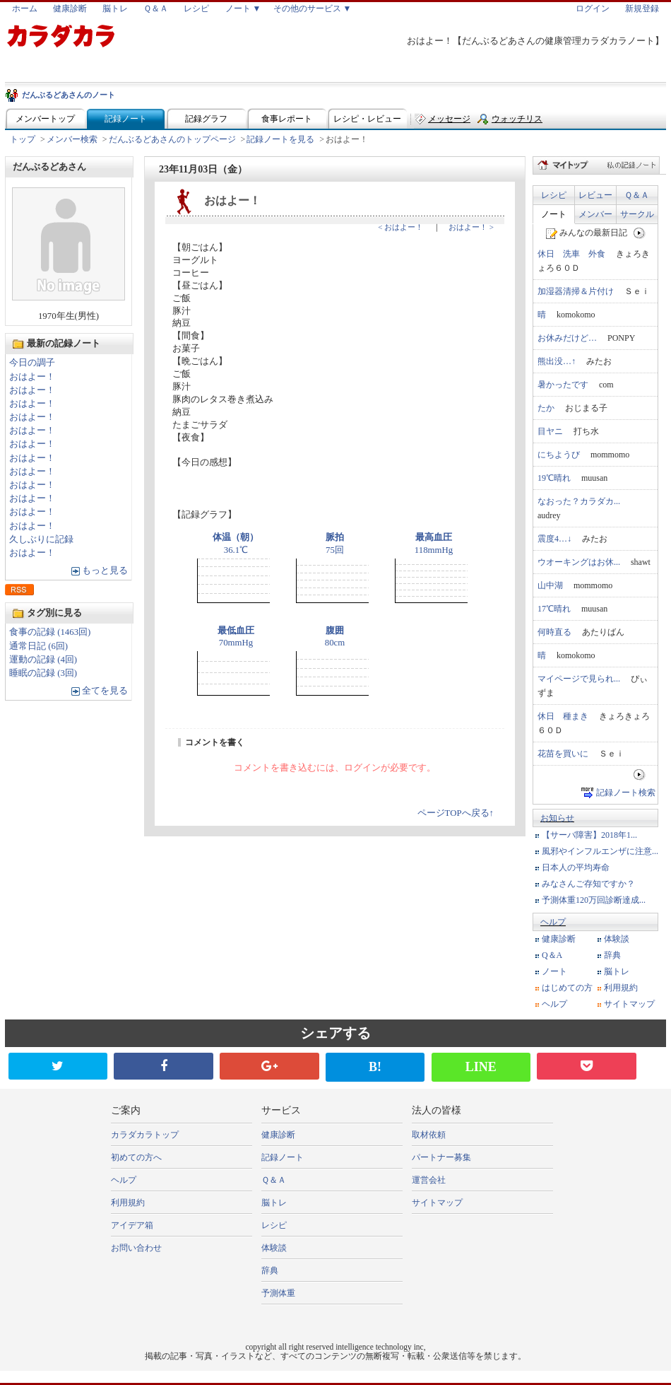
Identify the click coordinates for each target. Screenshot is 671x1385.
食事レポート (286, 119)
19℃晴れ (554, 478)
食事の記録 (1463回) (49, 632)
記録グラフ (206, 119)
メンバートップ (45, 119)
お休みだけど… (567, 338)
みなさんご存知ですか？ (588, 884)
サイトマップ (629, 1004)
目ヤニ (550, 431)
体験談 (616, 939)
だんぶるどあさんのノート (68, 94)
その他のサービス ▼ (312, 8)
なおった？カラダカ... (579, 501)
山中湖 (550, 585)
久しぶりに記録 (41, 539)
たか (546, 408)
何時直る (554, 632)
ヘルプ (553, 922)
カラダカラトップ (145, 1135)
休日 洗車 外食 (571, 254)
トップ (22, 139)
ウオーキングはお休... (579, 562)
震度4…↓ (554, 539)
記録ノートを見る (280, 139)
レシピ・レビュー (367, 119)
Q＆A (552, 955)
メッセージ (449, 119)
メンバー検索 (72, 139)
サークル (637, 214)
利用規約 (621, 988)
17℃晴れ (554, 609)
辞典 (612, 955)
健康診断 (70, 8)
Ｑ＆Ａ (155, 8)
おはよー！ (32, 377)
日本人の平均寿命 (576, 867)
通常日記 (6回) (38, 646)
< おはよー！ (400, 227)
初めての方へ (136, 1157)
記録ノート (126, 119)
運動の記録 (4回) (43, 660)
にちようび (559, 455)
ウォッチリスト (517, 122)
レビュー (595, 195)
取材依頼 (429, 1135)
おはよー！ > (471, 227)
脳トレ (115, 8)
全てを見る (105, 691)
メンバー (595, 214)
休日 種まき (563, 716)
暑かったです (563, 385)
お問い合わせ (136, 1248)
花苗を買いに (563, 754)
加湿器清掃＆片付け (576, 291)
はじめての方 (567, 988)
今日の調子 (32, 363)
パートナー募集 (441, 1157)
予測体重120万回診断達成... (594, 900)
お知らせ (557, 818)
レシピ (196, 8)
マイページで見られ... (579, 679)
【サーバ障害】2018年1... (589, 835)
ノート (553, 214)
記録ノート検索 (625, 792)
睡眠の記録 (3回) (43, 673)
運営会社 (429, 1180)
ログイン (593, 8)
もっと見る (105, 570)
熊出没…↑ (557, 361)
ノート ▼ (243, 8)
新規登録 (642, 8)
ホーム (24, 8)
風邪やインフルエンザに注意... (600, 851)
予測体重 (278, 1293)
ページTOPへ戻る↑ (455, 813)
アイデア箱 (132, 1225)
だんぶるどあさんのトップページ (172, 139)
